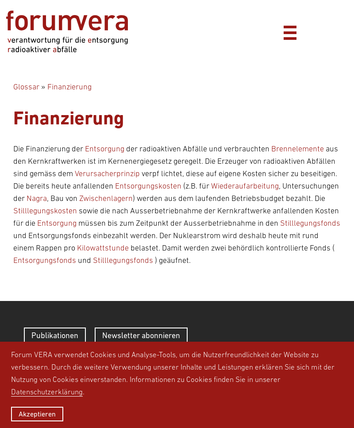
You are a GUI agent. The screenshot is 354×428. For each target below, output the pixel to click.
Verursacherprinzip (107, 173)
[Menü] (290, 31)
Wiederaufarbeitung (245, 185)
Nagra (37, 198)
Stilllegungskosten (45, 210)
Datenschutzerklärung (47, 391)
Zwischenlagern (106, 198)
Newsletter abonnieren (141, 335)
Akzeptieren (37, 414)
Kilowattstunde (103, 247)
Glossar (26, 86)
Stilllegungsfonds (310, 223)
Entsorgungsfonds (44, 260)
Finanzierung (69, 86)
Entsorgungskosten (148, 185)
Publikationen (54, 335)
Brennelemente (297, 148)
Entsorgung (104, 148)
